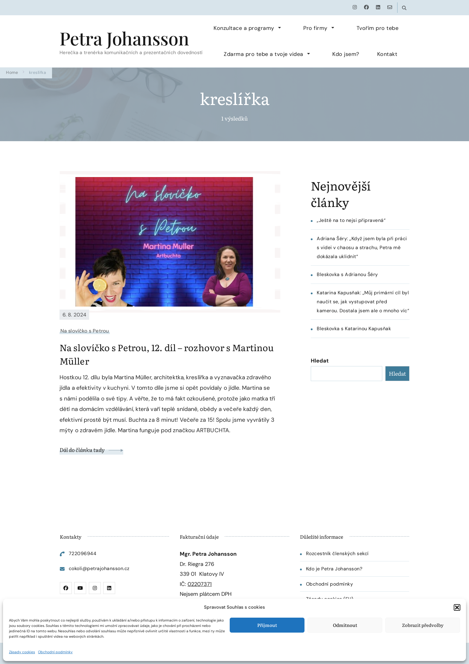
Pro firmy (315, 28)
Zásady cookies (22, 652)
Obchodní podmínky (55, 652)
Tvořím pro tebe (378, 28)
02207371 (200, 584)
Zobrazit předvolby (423, 625)
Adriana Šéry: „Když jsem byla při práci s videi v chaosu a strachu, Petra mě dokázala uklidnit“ (362, 247)
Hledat (320, 360)
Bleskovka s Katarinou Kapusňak (354, 328)
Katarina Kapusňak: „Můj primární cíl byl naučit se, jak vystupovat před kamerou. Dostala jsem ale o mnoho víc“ (363, 302)
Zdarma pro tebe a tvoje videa (263, 54)
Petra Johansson (124, 38)
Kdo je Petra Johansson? (334, 569)
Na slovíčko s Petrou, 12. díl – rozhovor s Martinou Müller (167, 354)
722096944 (83, 553)
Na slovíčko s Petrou (84, 331)
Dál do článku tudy (91, 450)
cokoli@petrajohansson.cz (99, 568)
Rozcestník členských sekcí (337, 553)
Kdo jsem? (345, 54)
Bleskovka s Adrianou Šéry (347, 274)
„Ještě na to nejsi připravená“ (351, 220)
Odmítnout (345, 625)
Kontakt (387, 54)
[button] (457, 607)
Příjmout (267, 625)
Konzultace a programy (244, 28)
